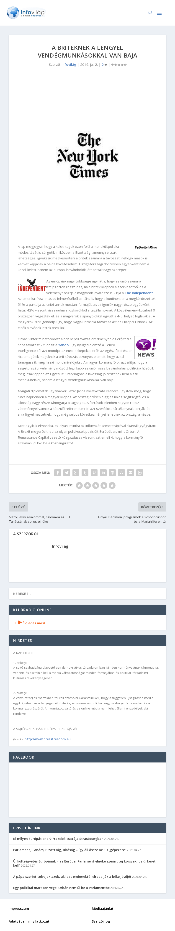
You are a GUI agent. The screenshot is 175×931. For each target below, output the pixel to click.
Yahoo (63, 345)
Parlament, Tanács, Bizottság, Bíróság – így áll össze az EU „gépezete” (69, 850)
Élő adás (29, 623)
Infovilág (69, 64)
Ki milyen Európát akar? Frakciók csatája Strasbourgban (58, 838)
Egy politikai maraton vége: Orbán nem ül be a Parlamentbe (61, 888)
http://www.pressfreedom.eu (48, 739)
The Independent (139, 292)
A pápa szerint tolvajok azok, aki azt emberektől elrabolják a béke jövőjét (72, 876)
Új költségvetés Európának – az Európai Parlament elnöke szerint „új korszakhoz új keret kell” (84, 863)
